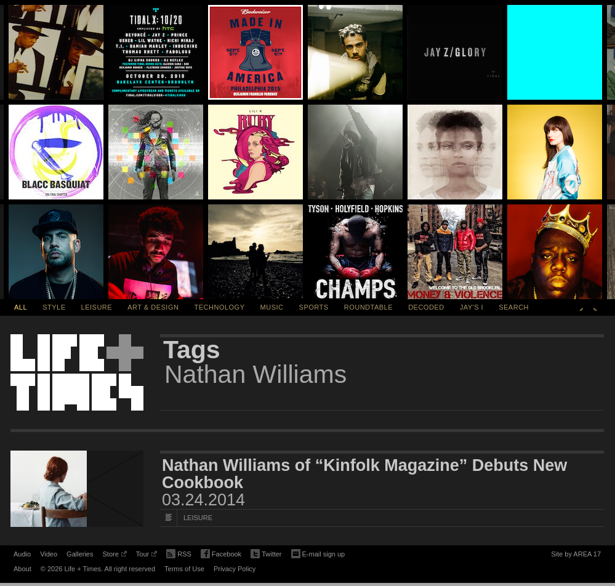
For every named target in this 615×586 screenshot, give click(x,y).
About (22, 568)
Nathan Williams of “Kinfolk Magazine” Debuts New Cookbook (364, 474)
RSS (178, 552)
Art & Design (153, 307)
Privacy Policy (234, 568)
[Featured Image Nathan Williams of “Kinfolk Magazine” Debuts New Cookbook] (76, 489)
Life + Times (76, 372)
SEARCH (514, 307)
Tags (191, 349)
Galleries (79, 554)
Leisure (97, 307)
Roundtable (368, 307)
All (20, 307)
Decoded (426, 307)
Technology (220, 307)
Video (48, 554)
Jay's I (471, 307)
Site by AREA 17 (576, 555)
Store (114, 555)
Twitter (266, 554)
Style (53, 307)
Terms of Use (184, 568)
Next (595, 307)
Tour (146, 555)
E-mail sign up (318, 552)
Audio (22, 554)
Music (272, 307)
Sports (314, 307)
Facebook (221, 554)
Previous (581, 307)
